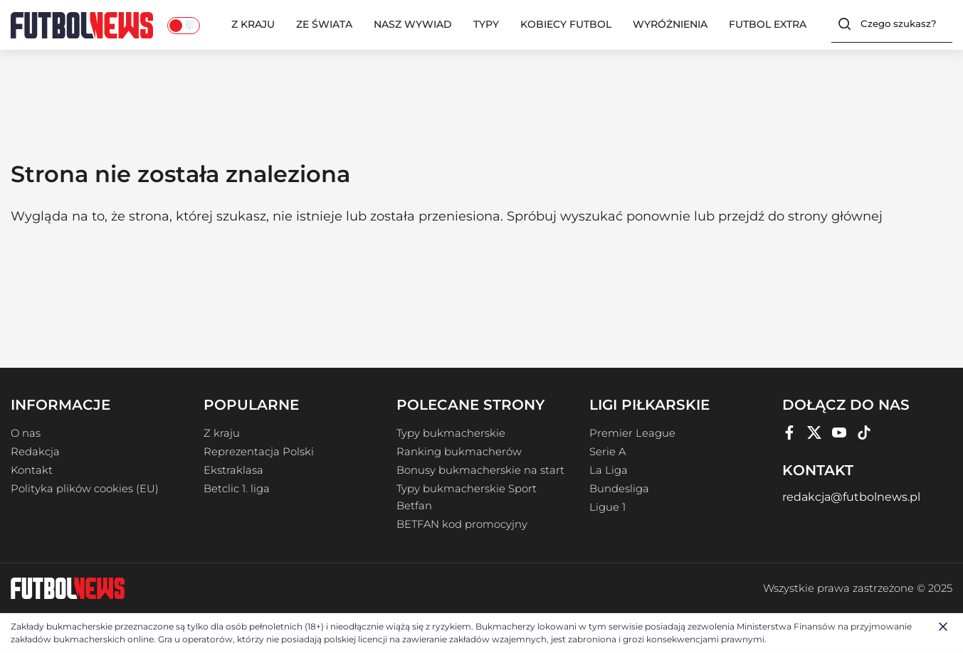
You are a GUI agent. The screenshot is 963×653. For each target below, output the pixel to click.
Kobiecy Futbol (565, 24)
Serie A (607, 451)
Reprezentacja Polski (259, 451)
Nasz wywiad (413, 24)
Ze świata (324, 24)
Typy (486, 24)
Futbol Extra (767, 24)
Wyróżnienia (670, 24)
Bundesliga (619, 488)
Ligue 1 (607, 507)
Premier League (632, 433)
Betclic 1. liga (237, 488)
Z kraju (253, 24)
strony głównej (835, 216)
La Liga (608, 470)
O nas (26, 433)
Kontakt (32, 470)
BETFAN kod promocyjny (461, 524)
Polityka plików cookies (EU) (85, 488)
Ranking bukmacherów (459, 451)
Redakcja (35, 451)
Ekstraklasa (233, 470)
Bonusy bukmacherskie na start (480, 470)
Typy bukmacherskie (450, 433)
